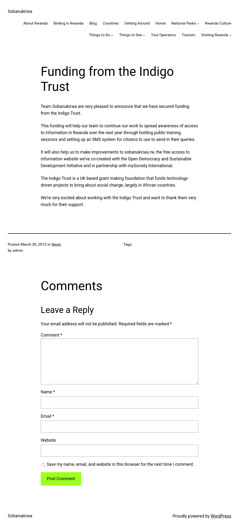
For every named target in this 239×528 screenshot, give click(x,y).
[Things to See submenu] (144, 35)
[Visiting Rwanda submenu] (230, 35)
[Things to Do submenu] (112, 35)
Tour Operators (163, 35)
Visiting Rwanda (214, 35)
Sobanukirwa (20, 11)
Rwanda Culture (218, 23)
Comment (51, 335)
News (56, 244)
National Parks (183, 23)
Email (47, 416)
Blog (93, 23)
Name (48, 392)
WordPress (221, 516)
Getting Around (137, 23)
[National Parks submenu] (198, 23)
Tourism (189, 35)
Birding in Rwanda (69, 23)
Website (48, 440)
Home (161, 23)
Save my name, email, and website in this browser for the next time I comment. (120, 464)
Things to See (130, 35)
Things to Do (99, 35)
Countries (111, 23)
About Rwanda (35, 23)
